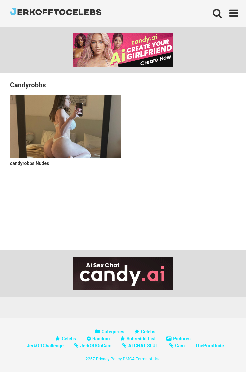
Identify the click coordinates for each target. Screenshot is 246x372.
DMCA (129, 358)
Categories (113, 331)
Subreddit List (141, 338)
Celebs (148, 331)
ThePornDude (209, 345)
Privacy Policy (109, 358)
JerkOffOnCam (96, 345)
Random (101, 338)
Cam (180, 345)
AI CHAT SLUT (143, 345)
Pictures (181, 338)
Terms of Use (148, 358)
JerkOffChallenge (45, 345)
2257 (90, 358)
